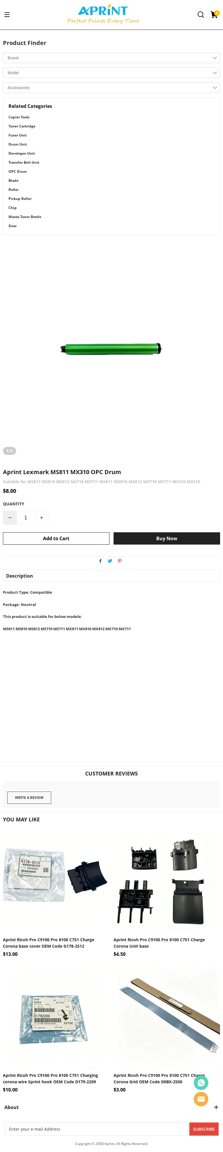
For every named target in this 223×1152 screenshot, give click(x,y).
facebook (100, 561)
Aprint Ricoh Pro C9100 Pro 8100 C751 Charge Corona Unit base (159, 943)
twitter (110, 561)
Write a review (29, 797)
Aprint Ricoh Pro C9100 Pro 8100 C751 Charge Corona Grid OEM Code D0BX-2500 (159, 1078)
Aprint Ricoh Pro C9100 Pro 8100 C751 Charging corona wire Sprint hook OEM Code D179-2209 (50, 1078)
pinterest (120, 561)
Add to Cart (56, 538)
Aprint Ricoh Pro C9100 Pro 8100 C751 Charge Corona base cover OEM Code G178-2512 (48, 943)
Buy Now (166, 538)
